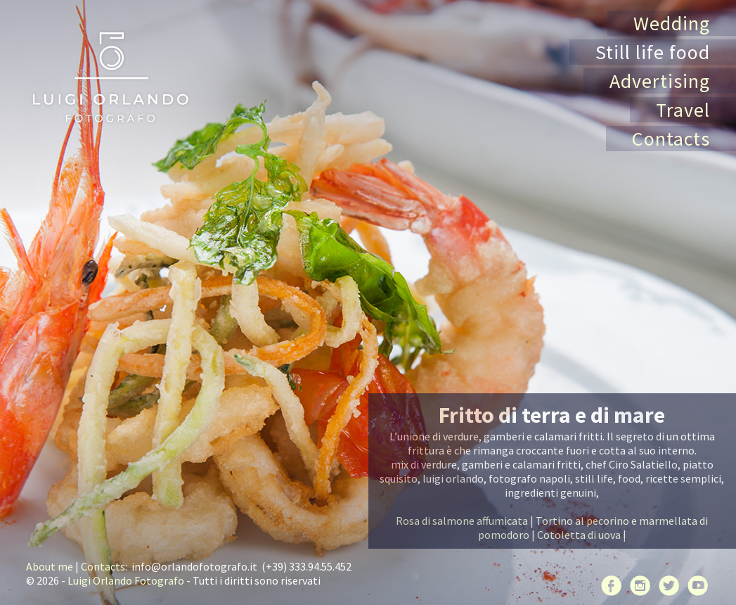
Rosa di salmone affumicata (462, 521)
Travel (683, 109)
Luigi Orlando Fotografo (125, 580)
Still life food (652, 52)
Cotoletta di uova (579, 535)
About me (49, 566)
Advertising (659, 81)
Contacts (671, 138)
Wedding (671, 23)
